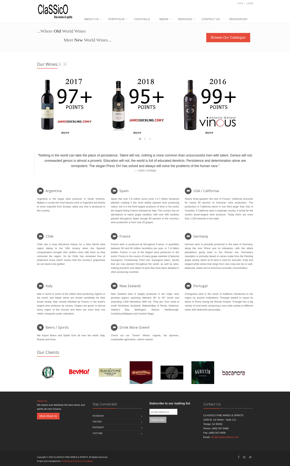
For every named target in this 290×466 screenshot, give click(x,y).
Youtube (97, 433)
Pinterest (98, 427)
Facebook (98, 416)
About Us (91, 19)
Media (164, 19)
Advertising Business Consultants (77, 461)
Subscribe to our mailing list (169, 403)
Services (185, 19)
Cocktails (142, 19)
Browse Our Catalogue (228, 37)
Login (250, 3)
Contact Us (211, 19)
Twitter (97, 422)
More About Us (48, 416)
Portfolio (116, 19)
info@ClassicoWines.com (225, 437)
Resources (238, 19)
